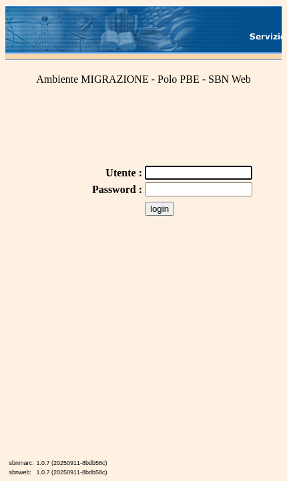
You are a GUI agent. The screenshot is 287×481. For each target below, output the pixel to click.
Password (115, 189)
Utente (121, 172)
